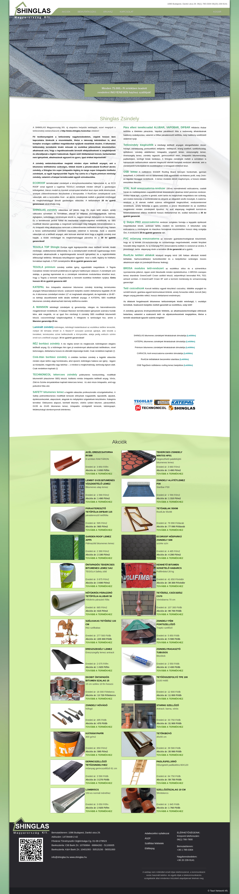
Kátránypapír (94, 733)
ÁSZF (148, 838)
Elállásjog (150, 848)
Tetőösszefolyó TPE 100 (172, 677)
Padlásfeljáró (167, 761)
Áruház (108, 11)
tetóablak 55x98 (167, 508)
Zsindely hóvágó (96, 705)
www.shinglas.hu (78, 857)
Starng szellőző (168, 705)
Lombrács (92, 789)
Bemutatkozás (87, 11)
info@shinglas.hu (60, 857)
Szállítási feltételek (154, 843)
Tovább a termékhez (99, 473)
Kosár (217, 11)
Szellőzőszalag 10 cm (171, 789)
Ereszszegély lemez (99, 649)
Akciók (66, 11)
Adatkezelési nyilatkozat (157, 833)
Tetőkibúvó (164, 733)
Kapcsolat (126, 11)
